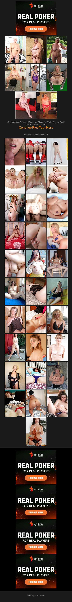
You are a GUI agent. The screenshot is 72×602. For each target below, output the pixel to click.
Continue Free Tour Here (36, 127)
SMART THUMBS (40, 445)
